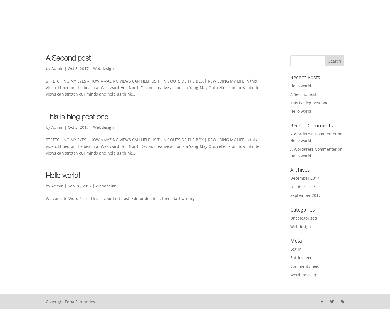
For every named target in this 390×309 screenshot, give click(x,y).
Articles (130, 20)
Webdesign (103, 68)
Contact (154, 20)
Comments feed (305, 266)
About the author (74, 20)
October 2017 (302, 186)
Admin (57, 68)
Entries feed (301, 257)
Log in (295, 249)
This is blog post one (77, 117)
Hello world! (63, 176)
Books (107, 20)
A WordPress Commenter (313, 134)
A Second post (68, 59)
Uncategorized (303, 218)
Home (41, 20)
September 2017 (305, 195)
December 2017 (304, 178)
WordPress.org (303, 274)
